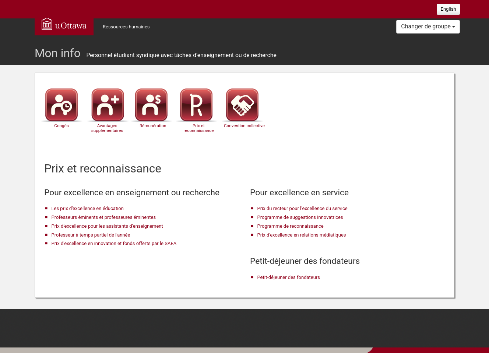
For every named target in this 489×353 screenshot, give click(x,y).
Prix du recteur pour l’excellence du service (302, 208)
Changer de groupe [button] (428, 26)
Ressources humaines (126, 26)
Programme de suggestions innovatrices (300, 217)
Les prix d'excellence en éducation (88, 208)
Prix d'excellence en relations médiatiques (301, 235)
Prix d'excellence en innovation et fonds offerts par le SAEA (114, 243)
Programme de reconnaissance (290, 226)
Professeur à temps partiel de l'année (91, 235)
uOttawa (64, 23)
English (448, 9)
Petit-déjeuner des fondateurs (288, 277)
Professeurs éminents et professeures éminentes (104, 217)
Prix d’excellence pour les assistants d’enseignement (107, 226)
